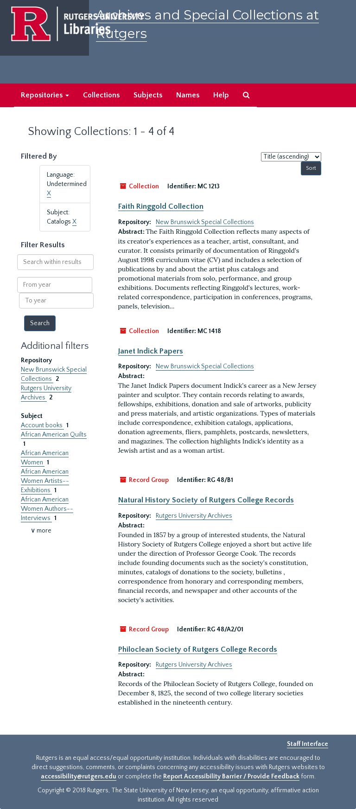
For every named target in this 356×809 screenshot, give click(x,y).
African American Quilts (54, 434)
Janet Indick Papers (150, 351)
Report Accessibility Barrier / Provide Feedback (231, 776)
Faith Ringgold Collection (160, 206)
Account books (42, 425)
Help (221, 95)
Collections (101, 95)
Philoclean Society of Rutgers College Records (197, 649)
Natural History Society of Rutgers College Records (206, 500)
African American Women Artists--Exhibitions (45, 481)
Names (187, 95)
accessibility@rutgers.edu (78, 776)
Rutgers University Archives (194, 516)
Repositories (45, 95)
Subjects (148, 95)
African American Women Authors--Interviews (47, 509)
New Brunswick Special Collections (205, 222)
